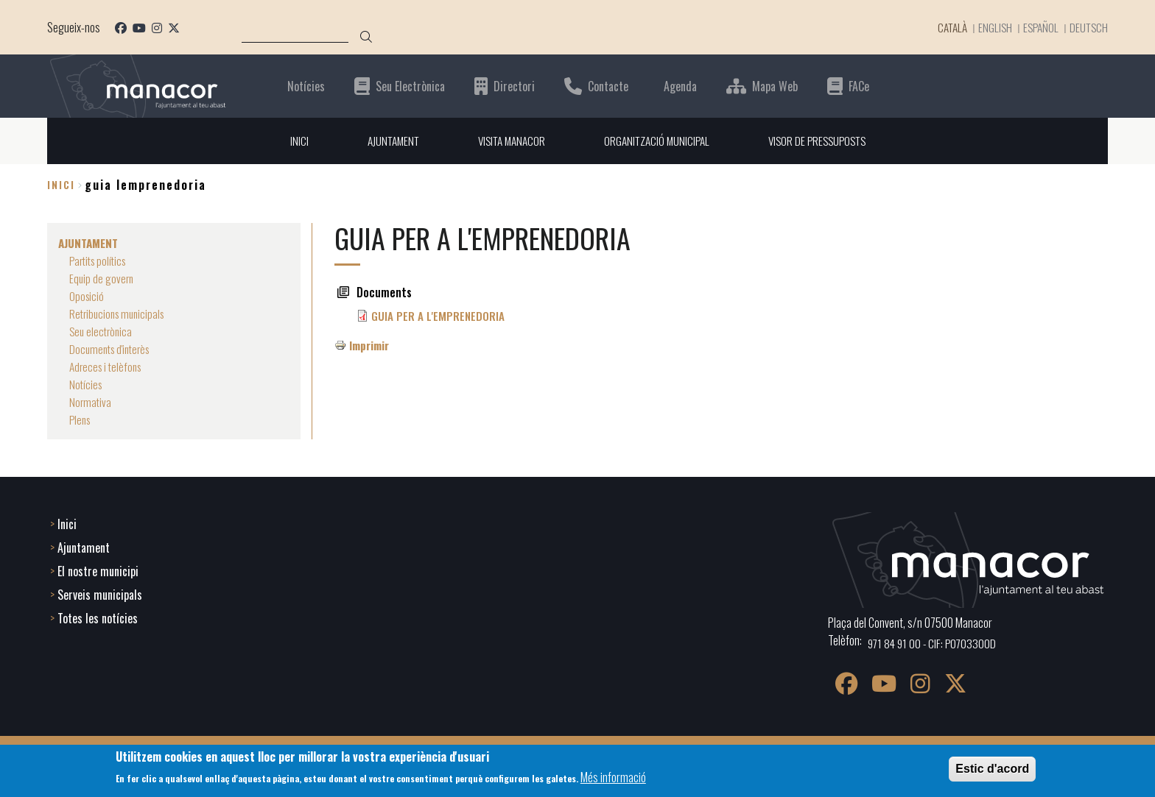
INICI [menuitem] (289, 140)
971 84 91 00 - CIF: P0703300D (934, 642)
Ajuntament (83, 546)
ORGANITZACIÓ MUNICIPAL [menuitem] (657, 140)
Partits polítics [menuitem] (100, 260)
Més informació (613, 777)
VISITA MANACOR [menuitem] (507, 140)
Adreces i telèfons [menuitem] (108, 366)
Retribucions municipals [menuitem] (120, 313)
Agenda (680, 85)
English (991, 27)
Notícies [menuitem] (86, 384)
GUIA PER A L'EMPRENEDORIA (438, 316)
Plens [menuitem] (81, 419)
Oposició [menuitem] (87, 296)
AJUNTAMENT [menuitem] (384, 140)
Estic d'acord (992, 768)
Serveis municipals (99, 593)
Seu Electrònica (410, 85)
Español (1038, 27)
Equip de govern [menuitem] (102, 278)
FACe (859, 85)
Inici (61, 185)
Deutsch (1088, 27)
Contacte (608, 85)
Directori (514, 85)
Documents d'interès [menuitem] (112, 349)
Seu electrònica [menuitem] (102, 331)
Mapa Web (775, 85)
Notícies (306, 85)
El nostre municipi (97, 569)
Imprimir (371, 345)
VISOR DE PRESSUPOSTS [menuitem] (823, 140)
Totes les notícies (97, 617)
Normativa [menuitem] (91, 402)
